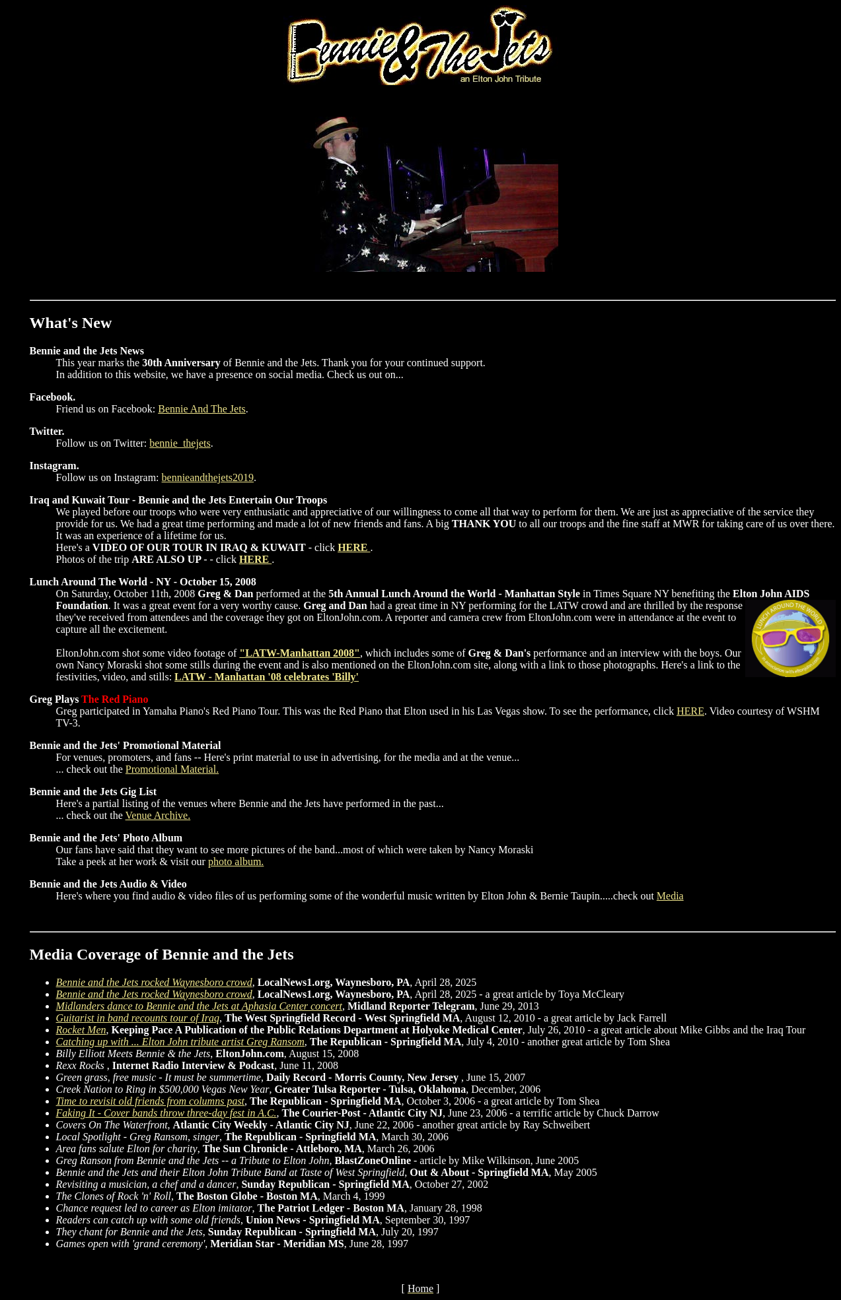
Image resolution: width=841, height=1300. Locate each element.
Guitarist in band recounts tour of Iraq (137, 1018)
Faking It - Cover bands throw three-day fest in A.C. (166, 1113)
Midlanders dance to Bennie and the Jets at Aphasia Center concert (199, 1006)
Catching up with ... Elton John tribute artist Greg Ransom (180, 1041)
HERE (354, 547)
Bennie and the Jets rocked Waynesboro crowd (154, 982)
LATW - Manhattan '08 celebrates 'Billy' (266, 676)
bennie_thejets (179, 443)
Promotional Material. (172, 769)
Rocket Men (81, 1029)
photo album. (236, 861)
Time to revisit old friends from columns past (150, 1101)
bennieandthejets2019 (208, 477)
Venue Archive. (158, 815)
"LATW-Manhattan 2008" (299, 653)
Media (670, 895)
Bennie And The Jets (202, 408)
